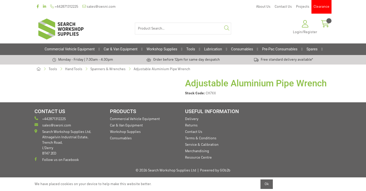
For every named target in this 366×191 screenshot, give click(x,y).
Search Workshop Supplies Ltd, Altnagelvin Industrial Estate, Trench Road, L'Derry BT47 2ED (62, 142)
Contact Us (283, 6)
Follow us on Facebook (56, 159)
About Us (263, 6)
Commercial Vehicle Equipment (69, 49)
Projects (302, 6)
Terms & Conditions (200, 138)
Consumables (242, 49)
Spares (312, 49)
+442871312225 (64, 6)
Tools (190, 49)
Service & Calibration (202, 145)
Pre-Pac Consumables (280, 49)
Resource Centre (198, 157)
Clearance (321, 6)
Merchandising (197, 151)
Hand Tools (73, 69)
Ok (267, 184)
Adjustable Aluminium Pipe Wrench (162, 69)
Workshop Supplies (161, 49)
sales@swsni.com (99, 6)
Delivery (191, 119)
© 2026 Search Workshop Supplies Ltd (166, 170)
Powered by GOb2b (215, 170)
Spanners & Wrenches (108, 69)
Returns (191, 125)
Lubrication (213, 49)
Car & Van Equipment (120, 49)
